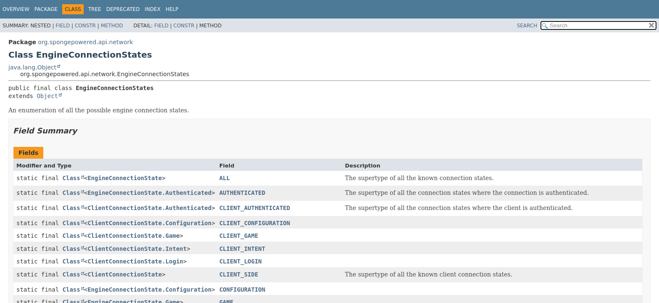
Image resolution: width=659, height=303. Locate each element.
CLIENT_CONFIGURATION (254, 223)
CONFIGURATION (242, 289)
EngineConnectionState (124, 178)
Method (112, 26)
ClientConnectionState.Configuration (149, 223)
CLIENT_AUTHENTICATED (254, 208)
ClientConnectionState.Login (135, 261)
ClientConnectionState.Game (133, 235)
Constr (85, 26)
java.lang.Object (32, 67)
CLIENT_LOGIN (240, 261)
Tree (94, 9)
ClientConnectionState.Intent (137, 248)
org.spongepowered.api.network (85, 42)
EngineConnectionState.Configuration (149, 289)
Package (46, 9)
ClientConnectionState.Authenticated (149, 208)
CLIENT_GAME (238, 235)
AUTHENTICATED (242, 192)
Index (153, 9)
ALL (224, 178)
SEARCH (527, 26)
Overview (16, 9)
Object (47, 96)
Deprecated (123, 9)
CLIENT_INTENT (242, 248)
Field (62, 26)
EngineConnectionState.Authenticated (149, 192)
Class (71, 178)
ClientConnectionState (124, 274)
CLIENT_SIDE (238, 274)
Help (172, 9)
